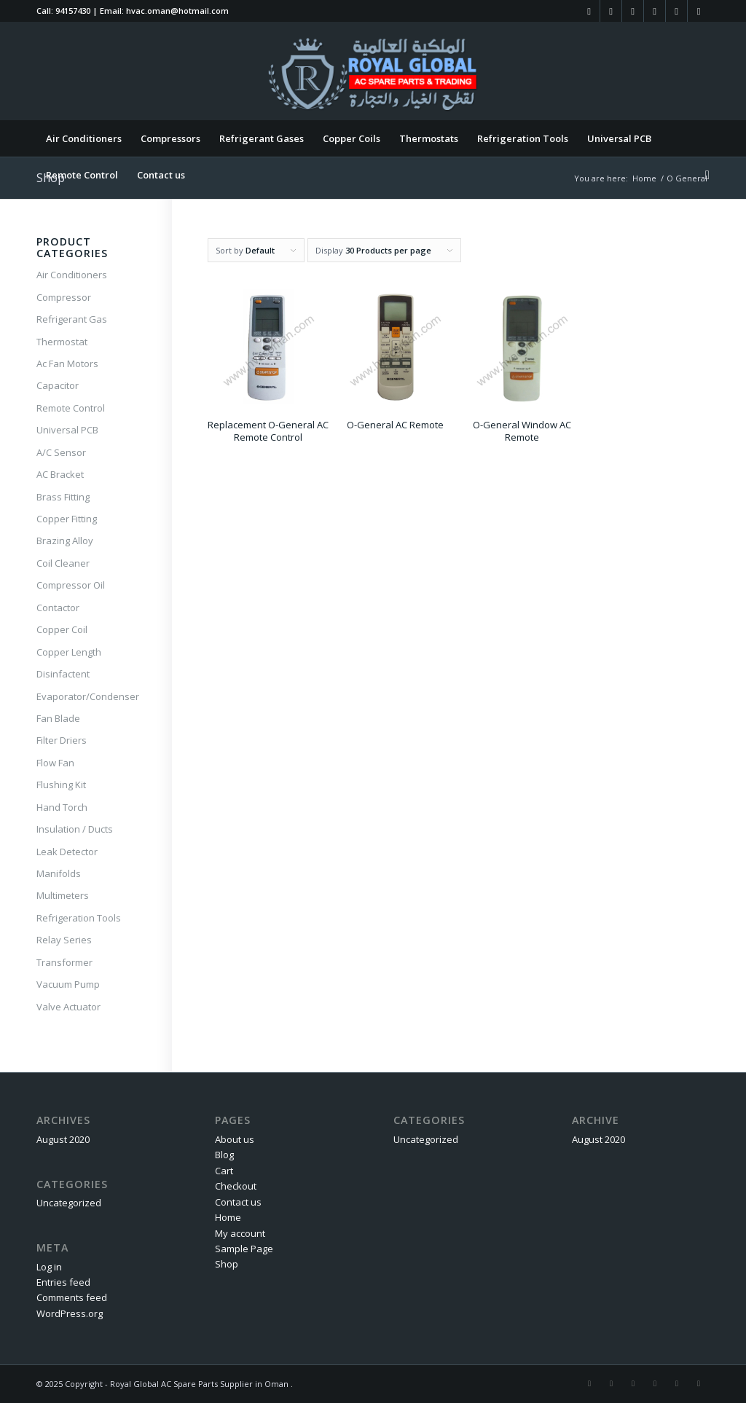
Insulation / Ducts (74, 829)
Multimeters (62, 895)
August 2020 (63, 1139)
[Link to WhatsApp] (699, 11)
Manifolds (58, 873)
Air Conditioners (71, 274)
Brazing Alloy (64, 540)
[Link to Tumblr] (676, 11)
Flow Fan (55, 762)
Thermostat (61, 341)
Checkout (235, 1185)
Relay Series (64, 939)
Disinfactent (63, 673)
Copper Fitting (66, 518)
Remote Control (70, 407)
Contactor (57, 607)
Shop (226, 1263)
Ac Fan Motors (67, 363)
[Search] (703, 175)
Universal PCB (67, 429)
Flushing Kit (61, 784)
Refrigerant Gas (71, 319)
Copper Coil (61, 629)
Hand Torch (61, 807)
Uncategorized (68, 1202)
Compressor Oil (70, 585)
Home (228, 1217)
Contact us (238, 1202)
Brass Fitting (63, 496)
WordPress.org (69, 1313)
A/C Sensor (61, 452)
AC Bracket (60, 474)
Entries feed (63, 1282)
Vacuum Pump (68, 984)
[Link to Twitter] (654, 11)
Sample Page (244, 1248)
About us (234, 1139)
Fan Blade (58, 718)
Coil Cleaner (63, 563)
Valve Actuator (68, 1006)
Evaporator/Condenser (86, 696)
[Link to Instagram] (610, 11)
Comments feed (71, 1297)
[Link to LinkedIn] (632, 11)
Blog (224, 1154)
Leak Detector (67, 851)
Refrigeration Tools (78, 917)
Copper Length (68, 652)
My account (240, 1233)
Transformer (64, 962)
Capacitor (57, 385)
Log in (49, 1266)
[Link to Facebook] (589, 11)
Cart (224, 1170)
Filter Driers (61, 740)
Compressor (63, 297)
